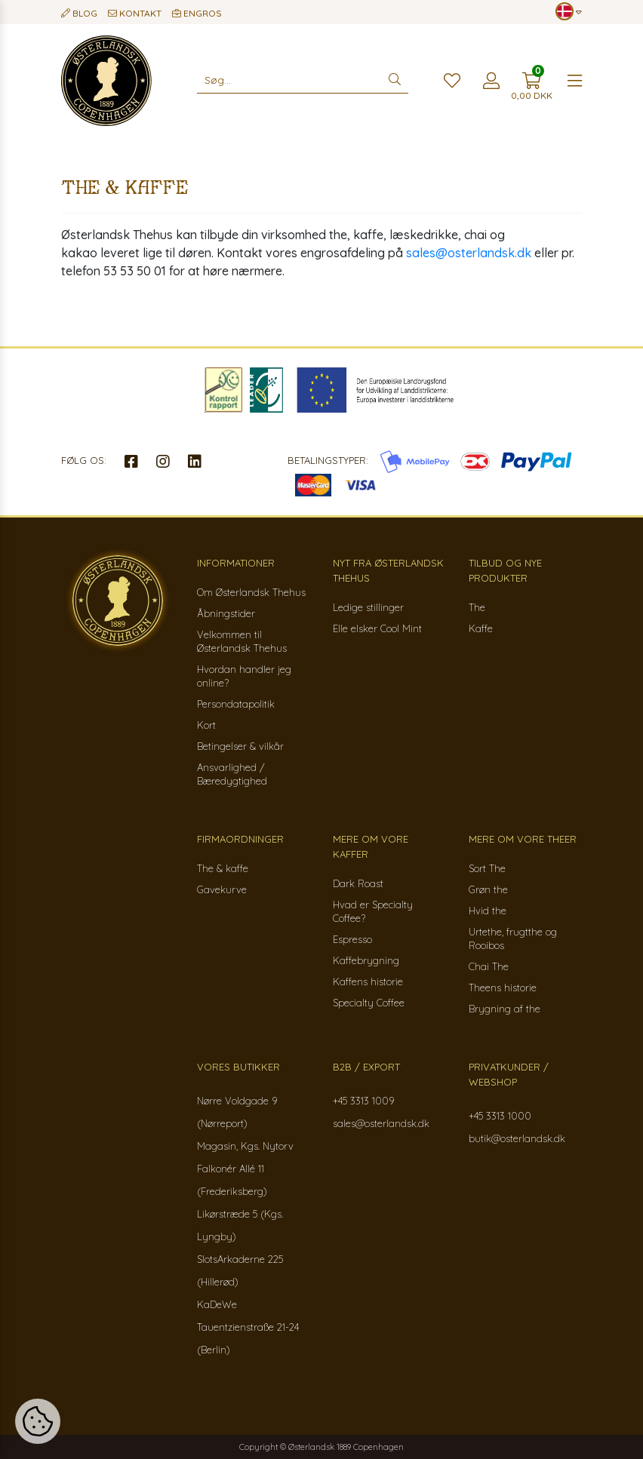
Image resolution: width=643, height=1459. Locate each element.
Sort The (487, 868)
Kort (206, 725)
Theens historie (503, 987)
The (477, 607)
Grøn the (488, 889)
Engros (197, 13)
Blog (79, 13)
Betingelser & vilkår (240, 746)
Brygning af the (504, 1009)
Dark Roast (358, 883)
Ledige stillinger (368, 607)
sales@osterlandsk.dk (468, 252)
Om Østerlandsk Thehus (251, 592)
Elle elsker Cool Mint (377, 628)
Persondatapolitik (236, 704)
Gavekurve (222, 889)
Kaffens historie (368, 981)
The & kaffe (222, 868)
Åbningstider (226, 613)
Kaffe (481, 628)
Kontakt (135, 13)
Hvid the (487, 911)
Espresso (352, 939)
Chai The (489, 966)
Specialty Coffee (369, 1003)
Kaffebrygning (366, 960)
